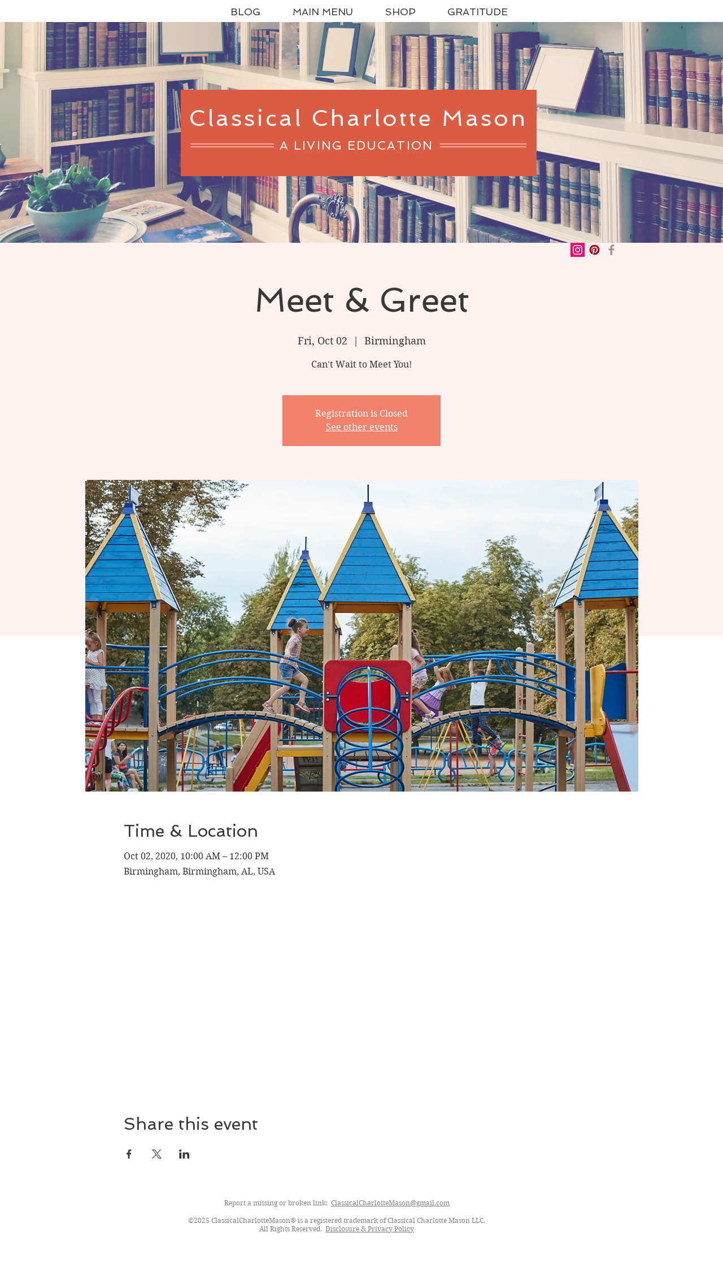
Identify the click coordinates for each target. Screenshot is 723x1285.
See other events (362, 427)
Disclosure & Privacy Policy (369, 1229)
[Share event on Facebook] (129, 1154)
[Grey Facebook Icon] (611, 250)
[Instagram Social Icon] (577, 250)
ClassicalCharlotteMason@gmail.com (390, 1203)
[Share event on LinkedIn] (184, 1154)
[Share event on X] (156, 1154)
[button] (400, 12)
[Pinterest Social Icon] (594, 250)
